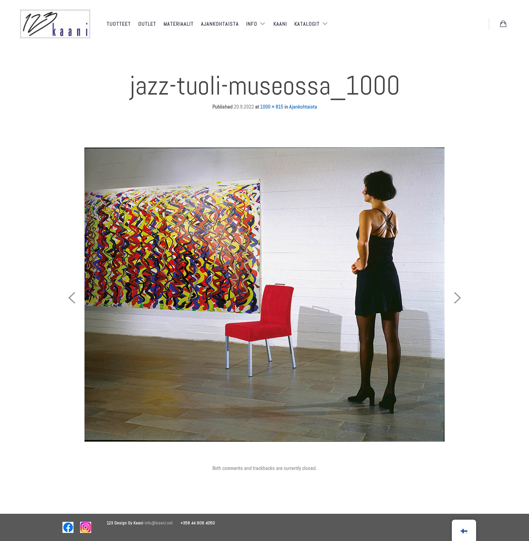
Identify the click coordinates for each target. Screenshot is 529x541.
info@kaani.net (162, 523)
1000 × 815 (271, 106)
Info (252, 24)
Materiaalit (178, 24)
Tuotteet (119, 24)
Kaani (280, 24)
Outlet (147, 24)
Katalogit (307, 24)
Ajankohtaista (220, 24)
